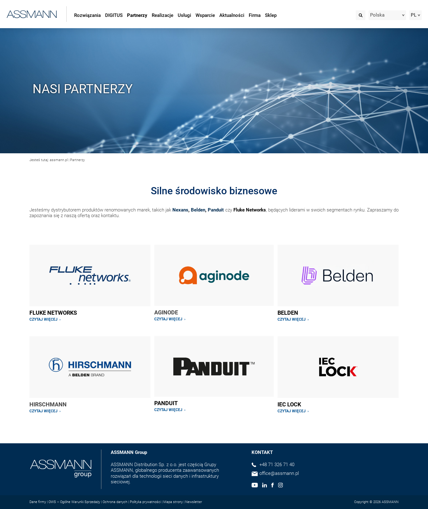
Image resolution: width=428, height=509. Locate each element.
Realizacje (162, 15)
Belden (198, 210)
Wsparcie (205, 15)
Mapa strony (173, 502)
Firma (255, 15)
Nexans (180, 210)
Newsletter (193, 502)
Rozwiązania (87, 15)
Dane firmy (37, 502)
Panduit (216, 210)
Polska (377, 15)
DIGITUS (114, 15)
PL (413, 15)
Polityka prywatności (145, 502)
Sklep (271, 15)
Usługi (184, 15)
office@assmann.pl (279, 473)
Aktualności (231, 15)
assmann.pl (59, 160)
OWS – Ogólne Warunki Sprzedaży (74, 502)
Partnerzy (137, 15)
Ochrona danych (115, 502)
